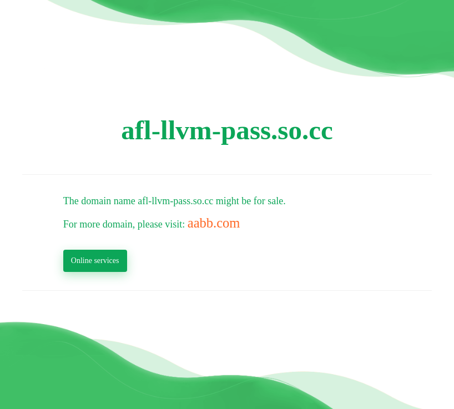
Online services (95, 260)
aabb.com (214, 222)
